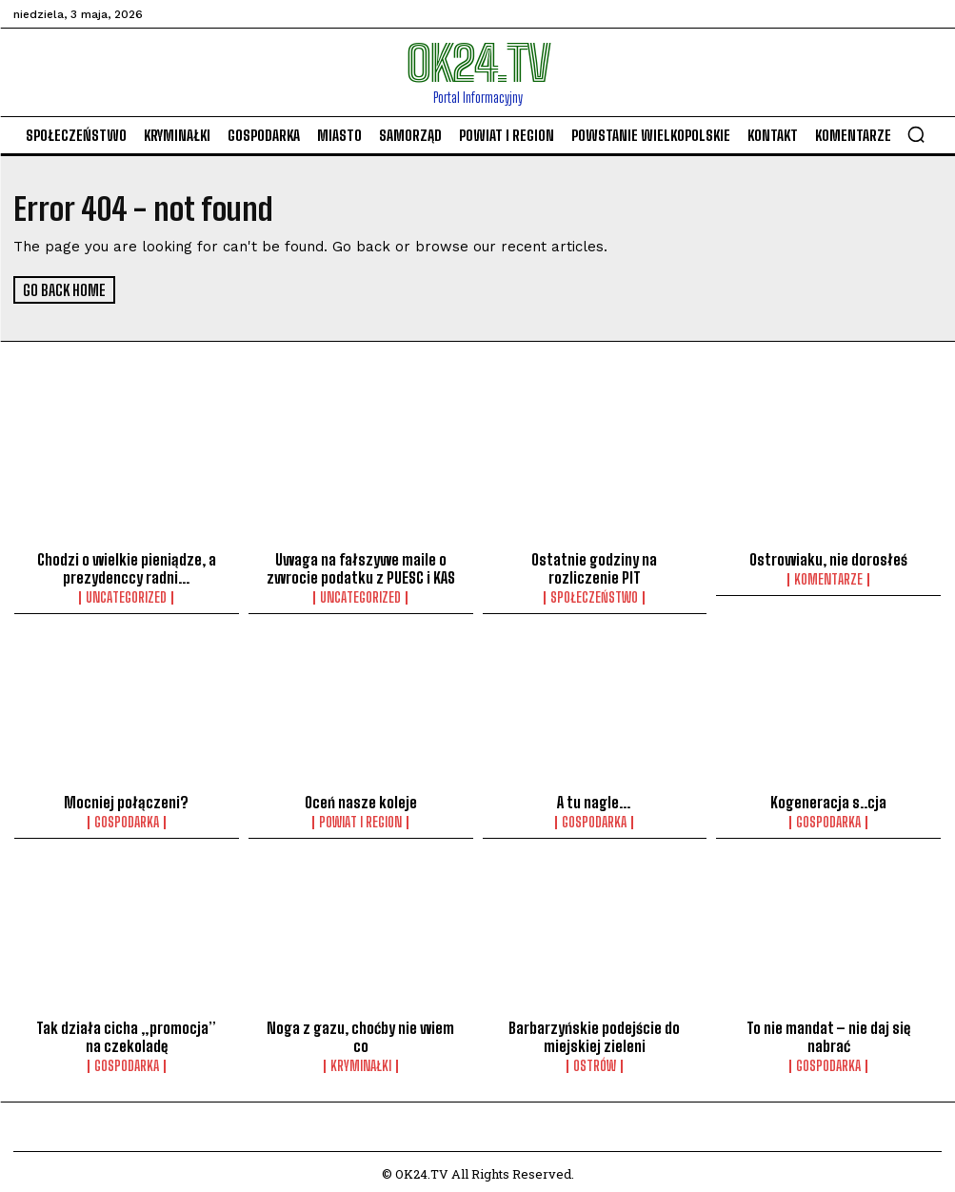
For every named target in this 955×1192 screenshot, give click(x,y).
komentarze (828, 579)
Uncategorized (126, 596)
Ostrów (594, 1061)
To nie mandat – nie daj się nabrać (828, 1033)
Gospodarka (126, 819)
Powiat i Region (360, 819)
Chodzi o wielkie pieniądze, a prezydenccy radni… (126, 567)
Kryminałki (360, 1061)
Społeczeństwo (594, 596)
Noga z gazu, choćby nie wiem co (360, 1033)
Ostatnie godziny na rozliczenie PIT (594, 567)
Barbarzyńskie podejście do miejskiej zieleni (594, 1033)
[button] (916, 134)
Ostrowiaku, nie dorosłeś (829, 558)
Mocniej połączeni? (127, 799)
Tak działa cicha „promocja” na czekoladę (126, 1033)
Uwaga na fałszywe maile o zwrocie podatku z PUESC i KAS (360, 567)
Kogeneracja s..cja (828, 799)
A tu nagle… (594, 799)
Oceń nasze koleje (361, 799)
